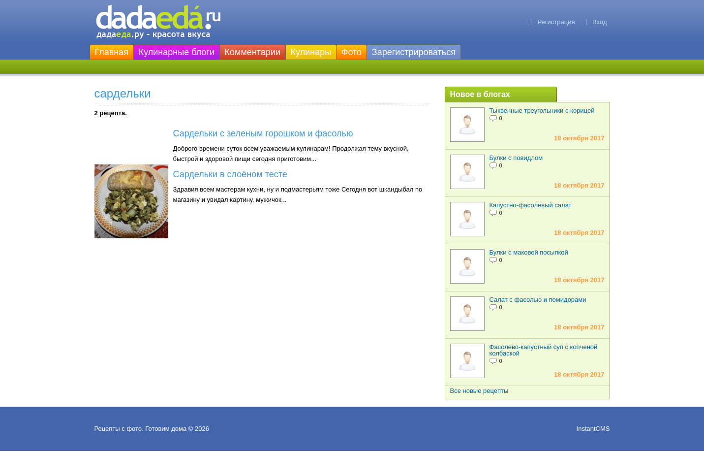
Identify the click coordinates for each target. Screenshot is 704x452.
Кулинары (311, 52)
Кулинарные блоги (176, 52)
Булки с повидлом (516, 157)
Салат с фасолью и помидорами (538, 299)
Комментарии (252, 52)
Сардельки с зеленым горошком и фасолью (263, 133)
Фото (351, 52)
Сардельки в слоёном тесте (230, 174)
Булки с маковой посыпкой (529, 252)
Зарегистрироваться (414, 52)
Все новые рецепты (479, 390)
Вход (599, 22)
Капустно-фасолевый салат (531, 205)
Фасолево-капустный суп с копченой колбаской (544, 350)
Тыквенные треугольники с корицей (542, 110)
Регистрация (556, 22)
